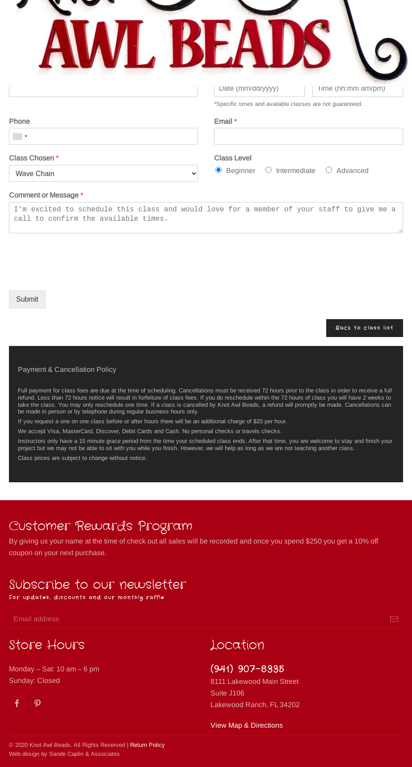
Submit (27, 299)
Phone (19, 121)
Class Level (233, 158)
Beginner (240, 170)
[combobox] (19, 136)
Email (225, 121)
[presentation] (77, 275)
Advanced (352, 170)
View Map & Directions (246, 725)
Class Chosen (34, 158)
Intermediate (295, 170)
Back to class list (365, 328)
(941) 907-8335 (247, 669)
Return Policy (147, 745)
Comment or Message (46, 195)
